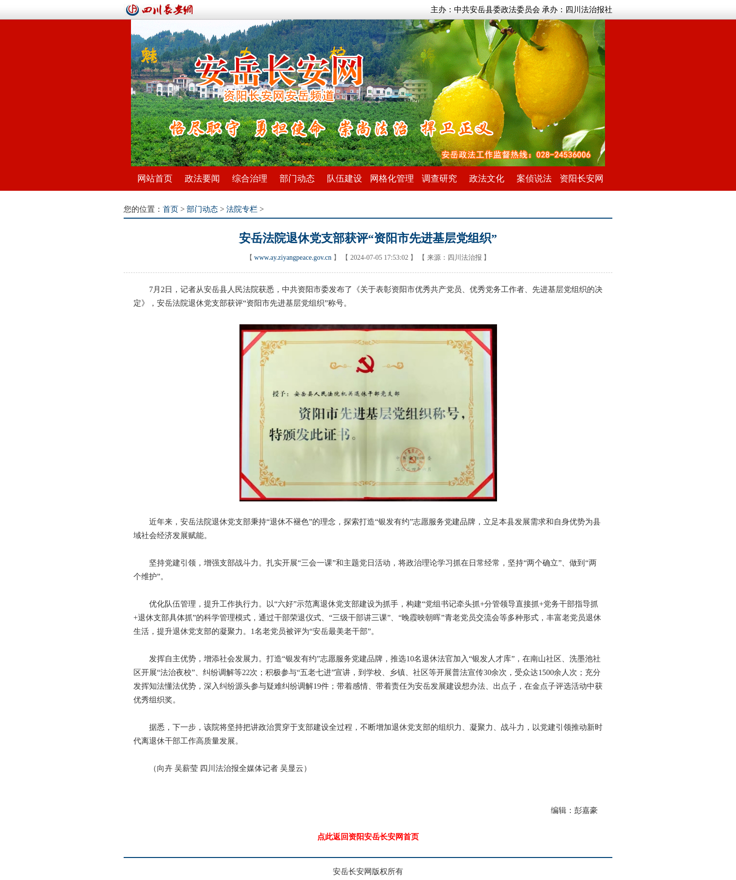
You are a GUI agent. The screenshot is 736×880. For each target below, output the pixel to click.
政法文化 (486, 178)
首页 (170, 209)
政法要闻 (202, 178)
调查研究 (439, 178)
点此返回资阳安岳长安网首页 (368, 837)
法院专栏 (242, 209)
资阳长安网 (582, 178)
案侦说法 (534, 178)
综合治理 (249, 178)
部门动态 (297, 178)
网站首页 (155, 178)
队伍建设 (344, 178)
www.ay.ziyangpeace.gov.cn (292, 257)
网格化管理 (392, 178)
